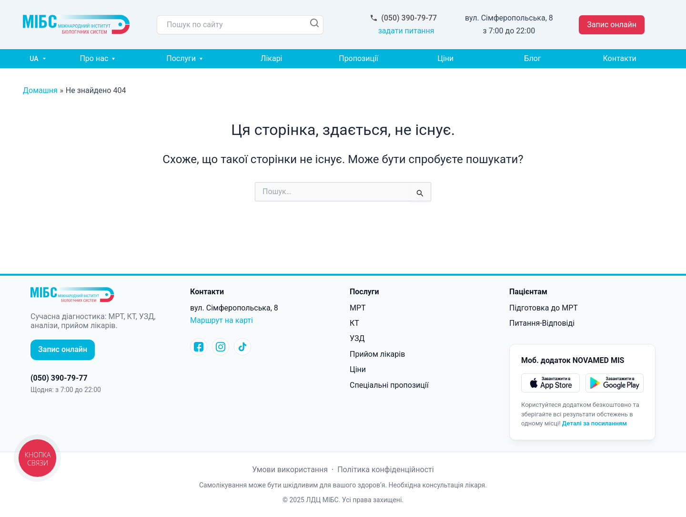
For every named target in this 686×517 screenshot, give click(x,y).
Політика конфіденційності (385, 469)
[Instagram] (220, 346)
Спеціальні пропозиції (389, 385)
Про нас (94, 58)
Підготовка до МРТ (543, 307)
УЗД (357, 338)
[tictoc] (242, 346)
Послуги (181, 58)
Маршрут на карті (221, 320)
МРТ (358, 307)
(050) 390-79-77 (406, 17)
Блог (532, 58)
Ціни (445, 58)
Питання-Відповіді (542, 323)
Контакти (619, 58)
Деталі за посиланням (594, 423)
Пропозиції (358, 58)
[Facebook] (198, 346)
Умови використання (291, 469)
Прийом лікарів (377, 354)
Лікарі (271, 58)
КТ (354, 323)
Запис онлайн (611, 24)
